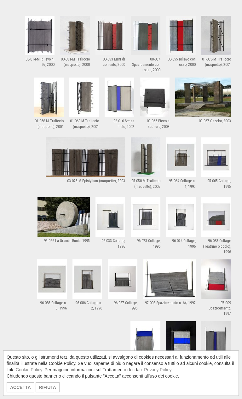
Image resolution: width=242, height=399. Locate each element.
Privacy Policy (157, 369)
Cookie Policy (29, 369)
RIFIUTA (47, 387)
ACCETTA (20, 387)
